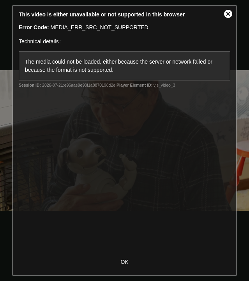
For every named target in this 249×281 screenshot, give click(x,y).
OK (124, 262)
